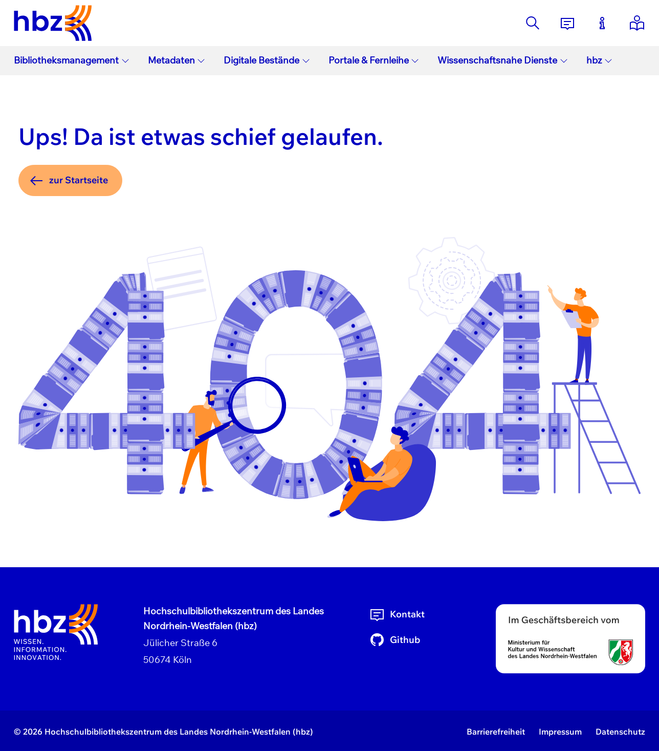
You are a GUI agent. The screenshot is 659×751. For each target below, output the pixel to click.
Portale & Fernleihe (374, 60)
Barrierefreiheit (496, 731)
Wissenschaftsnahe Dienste (502, 60)
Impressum (560, 731)
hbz (599, 60)
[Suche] (532, 23)
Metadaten (177, 60)
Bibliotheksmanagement (71, 60)
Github (394, 640)
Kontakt (397, 614)
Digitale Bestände (267, 60)
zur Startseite (68, 181)
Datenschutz (620, 731)
